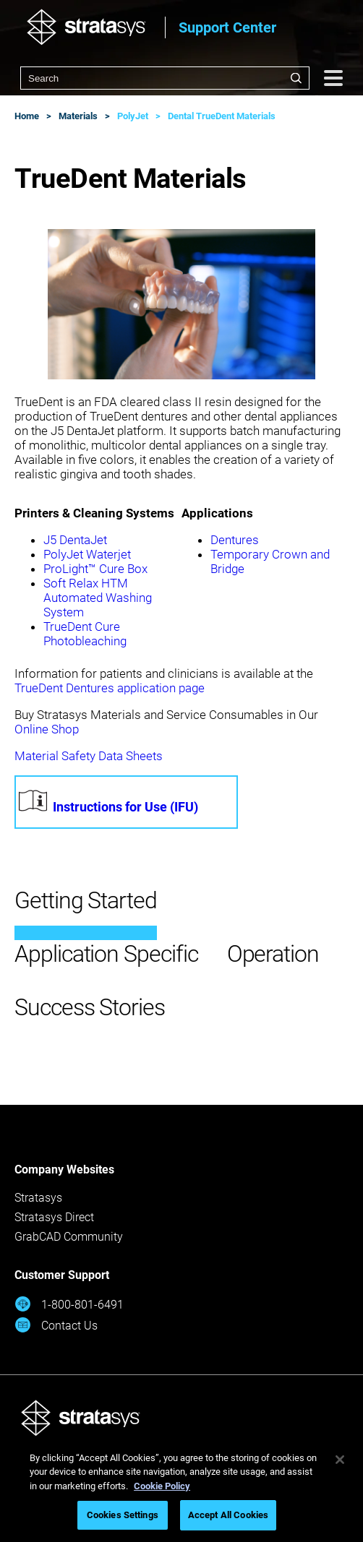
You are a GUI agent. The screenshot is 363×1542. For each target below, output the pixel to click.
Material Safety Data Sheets (88, 756)
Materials (78, 116)
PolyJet (132, 116)
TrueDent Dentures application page (109, 688)
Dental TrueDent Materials (222, 116)
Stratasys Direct (54, 1217)
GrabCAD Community (68, 1237)
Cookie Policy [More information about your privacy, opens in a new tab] (162, 1486)
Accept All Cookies (228, 1514)
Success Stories (89, 1007)
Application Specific (106, 954)
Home (26, 116)
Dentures (234, 540)
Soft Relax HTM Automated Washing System (97, 597)
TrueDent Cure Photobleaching (85, 633)
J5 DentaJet (75, 540)
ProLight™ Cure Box (95, 568)
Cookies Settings (122, 1514)
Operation (273, 954)
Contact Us (56, 1324)
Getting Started (85, 900)
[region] (181, 1489)
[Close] (340, 1460)
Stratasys (38, 1198)
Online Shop (46, 729)
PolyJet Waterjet (87, 554)
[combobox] (165, 78)
